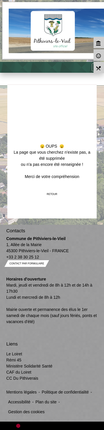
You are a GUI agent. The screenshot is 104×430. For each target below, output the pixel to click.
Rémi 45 (13, 360)
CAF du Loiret (18, 372)
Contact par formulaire (26, 263)
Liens (12, 344)
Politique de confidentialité (65, 392)
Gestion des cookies (26, 411)
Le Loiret (14, 354)
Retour (52, 194)
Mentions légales (21, 392)
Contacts (15, 230)
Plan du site (45, 402)
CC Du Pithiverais (22, 378)
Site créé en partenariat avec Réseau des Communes (52, 425)
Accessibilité (19, 402)
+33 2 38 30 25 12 (22, 257)
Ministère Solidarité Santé (29, 366)
